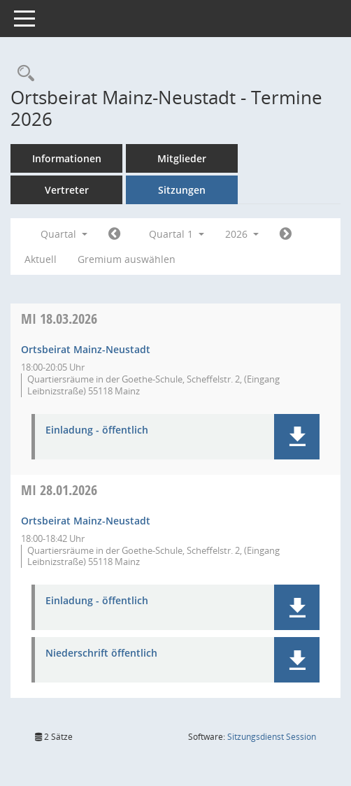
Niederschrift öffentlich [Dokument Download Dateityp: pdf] (101, 653)
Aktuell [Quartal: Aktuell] (40, 259)
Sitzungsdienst (271, 737)
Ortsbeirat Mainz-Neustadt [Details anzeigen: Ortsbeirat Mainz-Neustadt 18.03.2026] (85, 349)
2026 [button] (242, 234)
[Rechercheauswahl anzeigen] (22, 73)
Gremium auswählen (127, 259)
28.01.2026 (59, 489)
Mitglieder (181, 158)
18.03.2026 (59, 318)
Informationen (66, 158)
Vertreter (67, 189)
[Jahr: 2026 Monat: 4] (285, 234)
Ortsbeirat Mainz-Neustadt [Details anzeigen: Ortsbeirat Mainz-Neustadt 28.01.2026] (85, 520)
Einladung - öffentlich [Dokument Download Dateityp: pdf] (96, 430)
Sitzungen (182, 189)
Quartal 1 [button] (176, 234)
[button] (297, 436)
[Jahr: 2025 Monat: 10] (114, 234)
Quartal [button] (64, 234)
